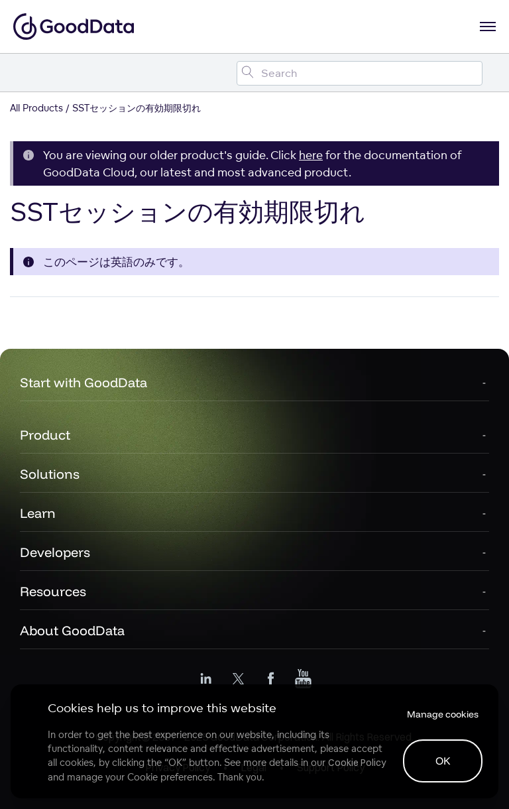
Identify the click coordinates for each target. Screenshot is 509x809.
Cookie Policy (357, 763)
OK (443, 760)
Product (45, 434)
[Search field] (359, 73)
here (311, 155)
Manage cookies (443, 714)
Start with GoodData (83, 382)
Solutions (50, 474)
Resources (53, 591)
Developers (55, 552)
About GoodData (72, 630)
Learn (38, 513)
